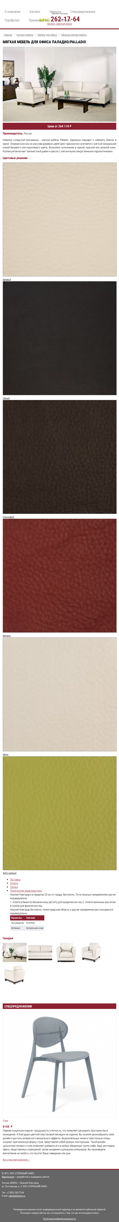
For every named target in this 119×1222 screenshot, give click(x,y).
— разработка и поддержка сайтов (25, 1176)
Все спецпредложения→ (16, 1159)
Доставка (15, 879)
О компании (13, 11)
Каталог (35, 11)
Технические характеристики (26, 890)
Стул (5, 1121)
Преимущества (39, 20)
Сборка (14, 887)
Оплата (14, 883)
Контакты (64, 20)
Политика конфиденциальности (59, 1218)
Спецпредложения (82, 11)
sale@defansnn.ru (17, 1195)
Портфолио (12, 20)
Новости (55, 11)
